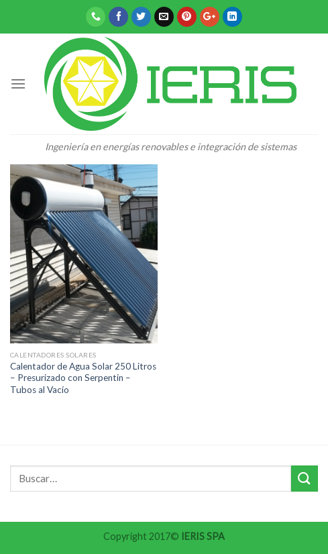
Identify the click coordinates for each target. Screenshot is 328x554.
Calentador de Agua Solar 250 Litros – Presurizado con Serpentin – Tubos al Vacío (83, 378)
